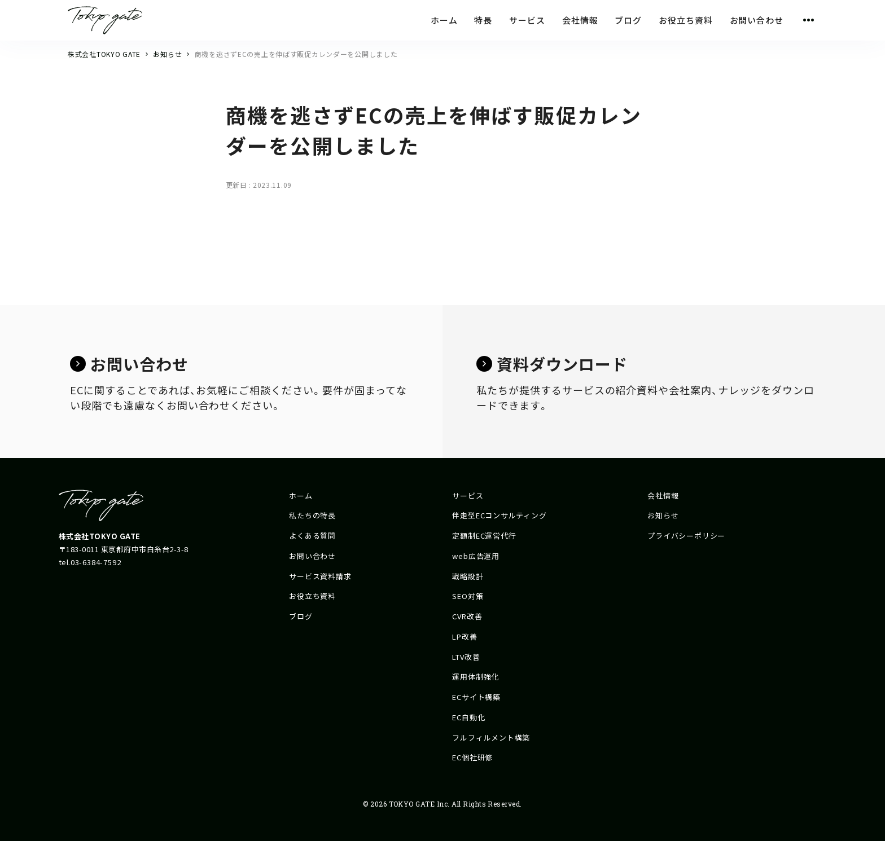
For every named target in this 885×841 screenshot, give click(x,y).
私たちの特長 (312, 515)
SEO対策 (467, 596)
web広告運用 (475, 556)
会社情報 (662, 495)
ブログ (300, 616)
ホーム (300, 495)
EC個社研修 (472, 757)
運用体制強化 (475, 676)
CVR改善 (467, 616)
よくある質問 (312, 535)
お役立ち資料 (312, 596)
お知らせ (662, 515)
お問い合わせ (312, 556)
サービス (467, 495)
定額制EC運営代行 (484, 535)
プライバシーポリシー (686, 535)
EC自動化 (468, 717)
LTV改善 (466, 656)
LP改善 (464, 636)
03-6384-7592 (96, 562)
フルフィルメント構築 (491, 737)
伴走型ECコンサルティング (499, 515)
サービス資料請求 (320, 576)
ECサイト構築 (476, 697)
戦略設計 (467, 576)
